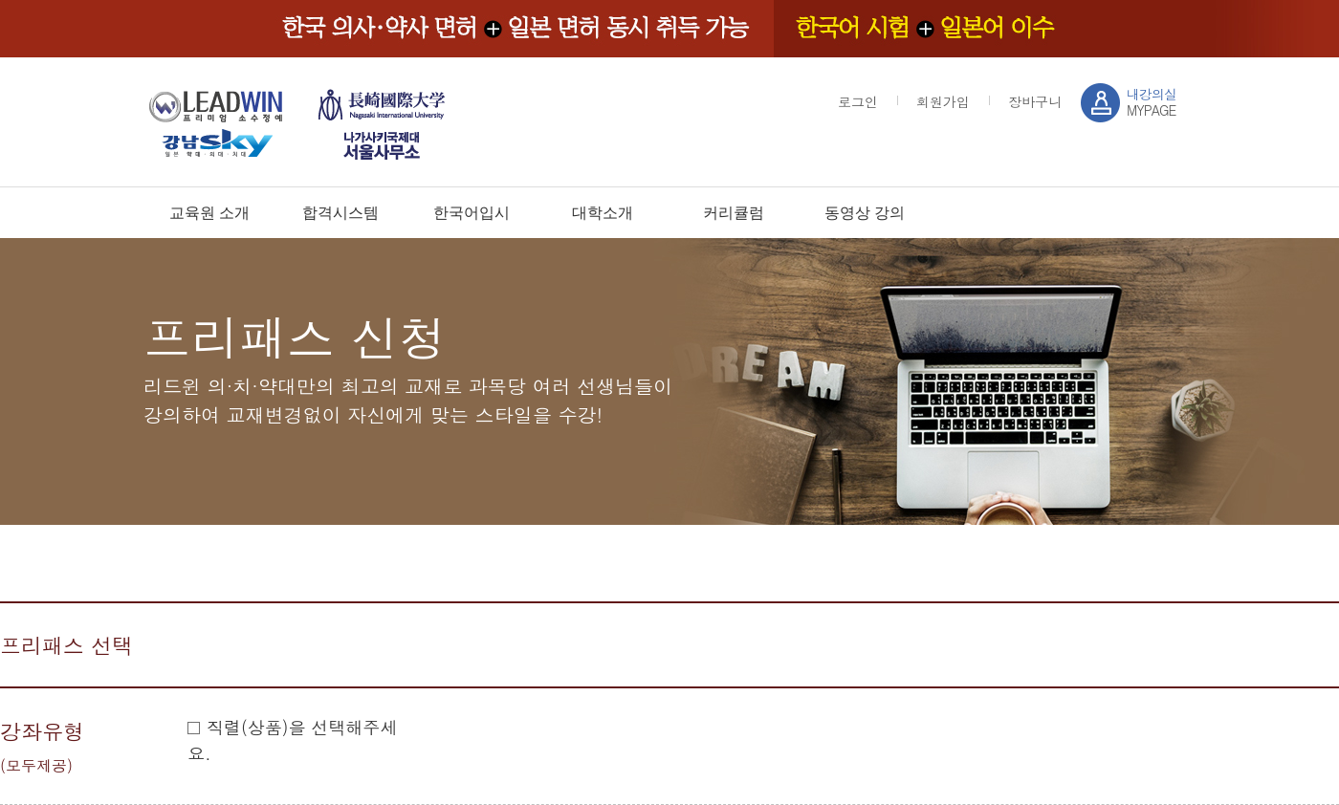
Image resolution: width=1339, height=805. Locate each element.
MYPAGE (1151, 102)
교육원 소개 (209, 213)
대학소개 (602, 213)
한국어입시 (471, 213)
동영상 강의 (864, 213)
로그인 (858, 101)
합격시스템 (340, 213)
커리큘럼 (733, 213)
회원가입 (943, 101)
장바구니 (1035, 101)
